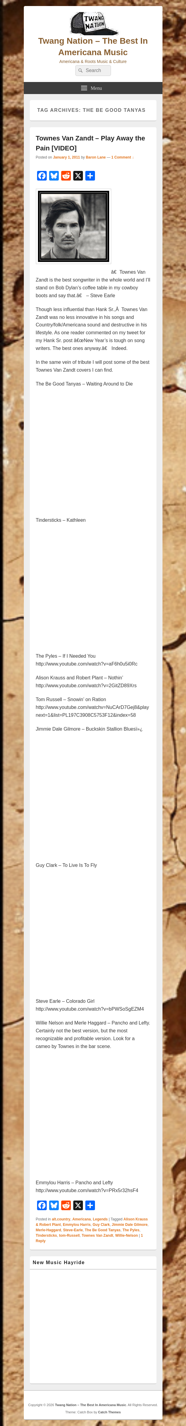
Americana (81, 1219)
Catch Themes (109, 1412)
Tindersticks (46, 1235)
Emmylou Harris (77, 1225)
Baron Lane (96, 157)
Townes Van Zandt (97, 1235)
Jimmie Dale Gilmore (130, 1225)
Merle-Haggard (48, 1230)
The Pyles (130, 1230)
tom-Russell (69, 1235)
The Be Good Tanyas (102, 1230)
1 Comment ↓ (122, 157)
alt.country (61, 1219)
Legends (100, 1219)
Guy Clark (101, 1225)
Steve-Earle (73, 1230)
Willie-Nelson (126, 1235)
